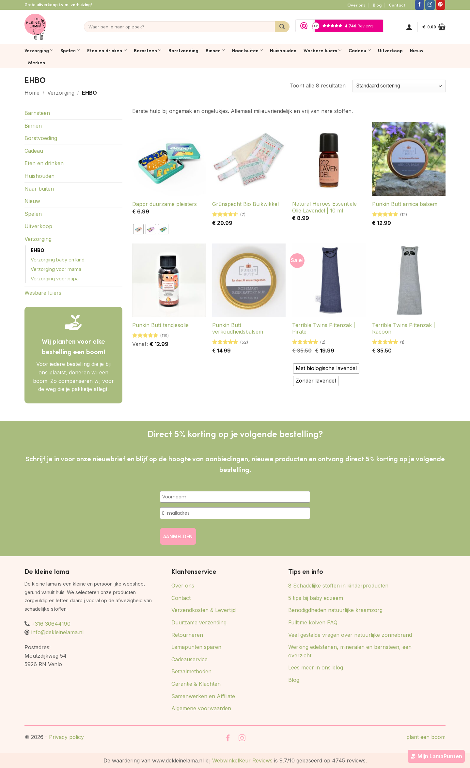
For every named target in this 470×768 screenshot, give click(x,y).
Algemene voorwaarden (201, 708)
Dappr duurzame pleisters (164, 204)
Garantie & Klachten (196, 684)
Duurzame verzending (199, 622)
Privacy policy (66, 737)
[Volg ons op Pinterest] (440, 5)
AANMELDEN (178, 536)
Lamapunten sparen (196, 647)
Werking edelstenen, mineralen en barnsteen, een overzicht (350, 651)
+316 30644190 (50, 623)
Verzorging (38, 50)
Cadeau (359, 50)
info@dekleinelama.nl (57, 632)
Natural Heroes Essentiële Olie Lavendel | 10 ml (324, 207)
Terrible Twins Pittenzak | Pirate (323, 328)
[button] (409, 27)
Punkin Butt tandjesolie (160, 325)
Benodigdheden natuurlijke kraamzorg (335, 610)
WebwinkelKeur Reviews (242, 760)
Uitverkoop (390, 50)
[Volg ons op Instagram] (430, 5)
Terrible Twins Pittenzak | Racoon (403, 328)
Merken (36, 62)
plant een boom (426, 737)
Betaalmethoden (191, 671)
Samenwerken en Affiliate (203, 696)
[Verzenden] (282, 26)
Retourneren (187, 635)
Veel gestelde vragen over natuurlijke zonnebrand (350, 635)
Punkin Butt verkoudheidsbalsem (237, 328)
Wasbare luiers (322, 50)
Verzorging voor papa (55, 278)
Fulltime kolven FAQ (312, 622)
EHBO (37, 250)
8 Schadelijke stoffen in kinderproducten (338, 585)
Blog (377, 5)
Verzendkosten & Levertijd (203, 610)
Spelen (70, 50)
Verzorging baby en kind (58, 259)
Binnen (215, 50)
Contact (397, 5)
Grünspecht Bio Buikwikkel (245, 204)
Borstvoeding (183, 50)
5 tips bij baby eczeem (315, 598)
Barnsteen (147, 50)
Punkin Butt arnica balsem (404, 204)
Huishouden (283, 50)
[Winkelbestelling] (399, 86)
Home (31, 92)
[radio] (138, 229)
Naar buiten (247, 50)
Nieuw (416, 50)
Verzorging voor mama (56, 269)
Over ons (356, 5)
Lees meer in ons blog (315, 667)
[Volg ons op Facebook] (419, 5)
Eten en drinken (106, 50)
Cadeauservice (189, 659)
